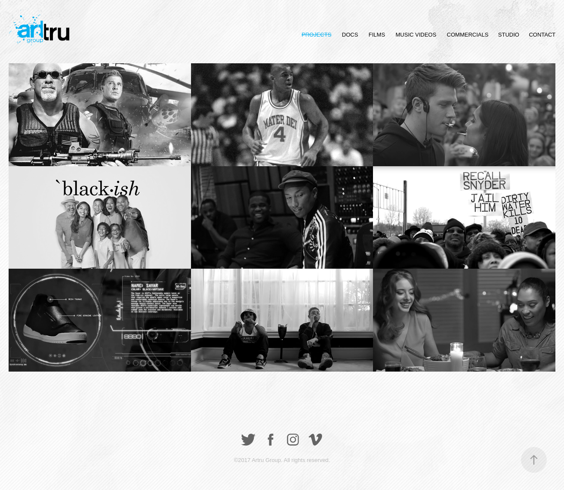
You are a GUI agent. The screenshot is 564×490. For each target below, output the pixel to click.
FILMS (377, 34)
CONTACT (542, 34)
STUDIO (508, 34)
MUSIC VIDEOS (416, 34)
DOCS (350, 34)
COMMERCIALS (468, 34)
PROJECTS (316, 34)
